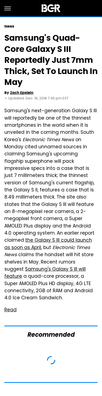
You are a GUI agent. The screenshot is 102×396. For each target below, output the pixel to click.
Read (10, 310)
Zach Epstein (21, 92)
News (9, 26)
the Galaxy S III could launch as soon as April (48, 244)
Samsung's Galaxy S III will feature (45, 273)
